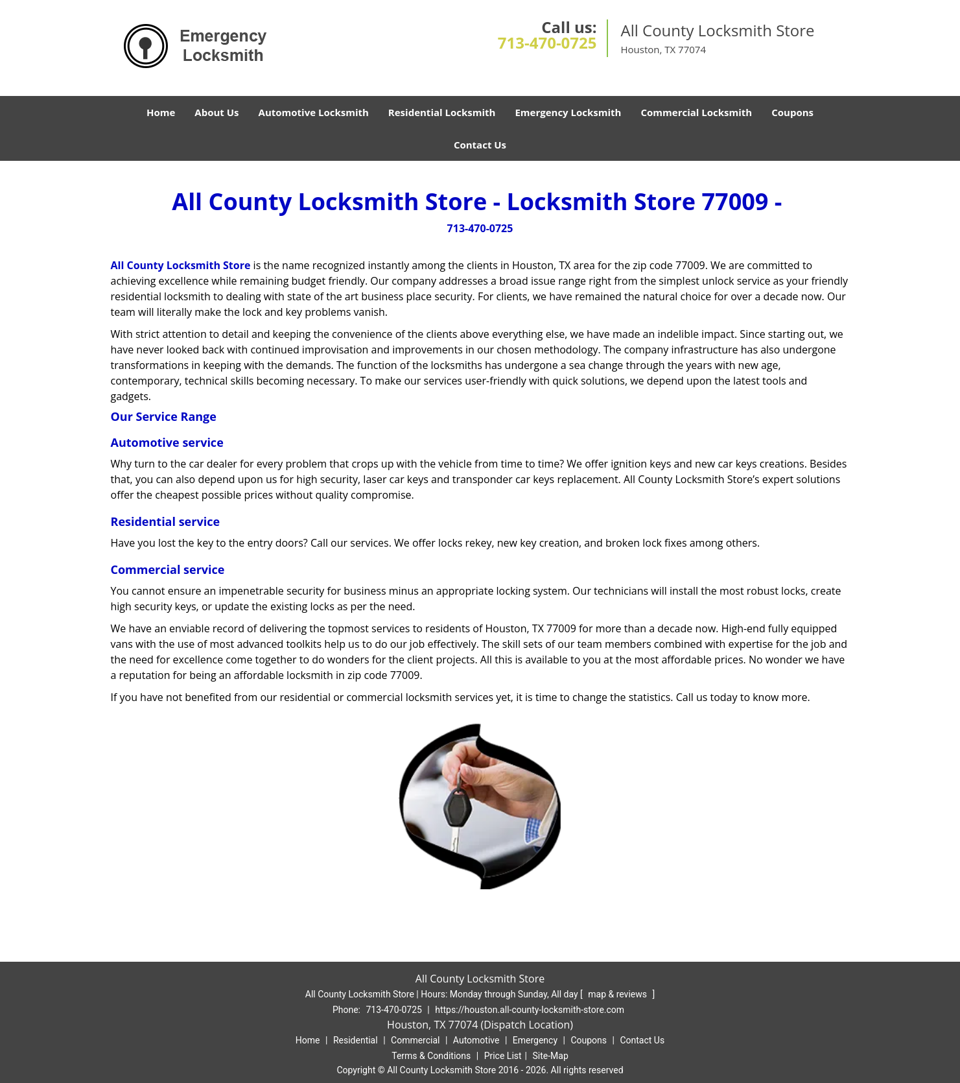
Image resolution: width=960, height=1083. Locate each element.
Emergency (535, 1040)
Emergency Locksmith (568, 112)
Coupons (792, 112)
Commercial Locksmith (696, 112)
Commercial (415, 1040)
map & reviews (618, 994)
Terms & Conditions (431, 1056)
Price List (503, 1056)
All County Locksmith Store (181, 265)
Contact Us (480, 144)
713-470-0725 (547, 42)
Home (160, 112)
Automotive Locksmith (314, 112)
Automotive (476, 1040)
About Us (216, 112)
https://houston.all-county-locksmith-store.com (529, 1010)
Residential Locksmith (442, 112)
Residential (355, 1040)
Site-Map (550, 1056)
